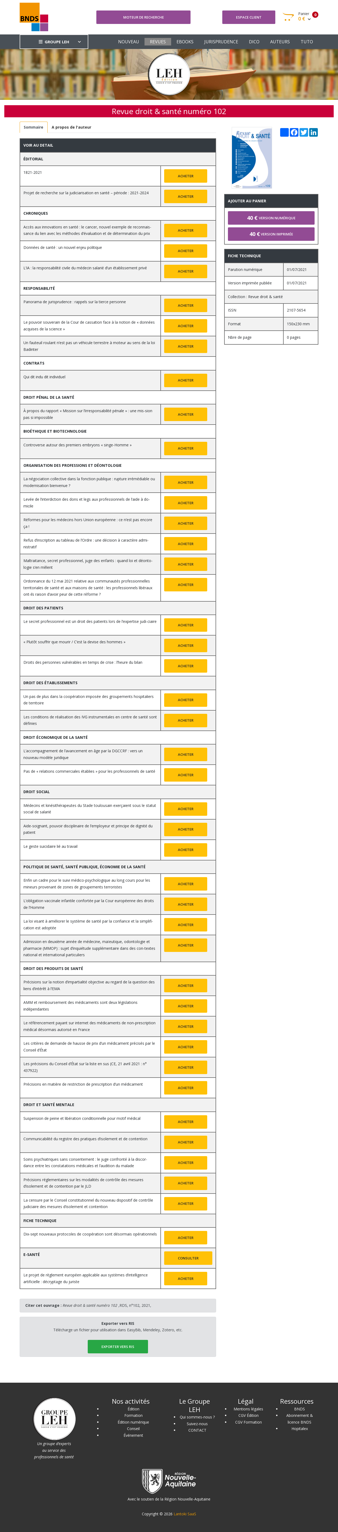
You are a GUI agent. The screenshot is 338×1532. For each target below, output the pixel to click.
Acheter (185, 176)
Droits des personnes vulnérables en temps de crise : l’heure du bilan (82, 662)
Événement (133, 1435)
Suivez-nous (197, 1423)
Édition (133, 1408)
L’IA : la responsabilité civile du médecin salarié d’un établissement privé (85, 267)
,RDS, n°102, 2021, (107, 1305)
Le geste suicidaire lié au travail (50, 846)
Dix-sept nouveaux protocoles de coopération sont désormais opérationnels (90, 1234)
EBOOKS (185, 42)
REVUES (158, 42)
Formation (133, 1415)
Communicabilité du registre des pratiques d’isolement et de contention (85, 1138)
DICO (254, 42)
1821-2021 (32, 172)
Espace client (249, 17)
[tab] (34, 127)
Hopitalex (299, 1428)
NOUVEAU (128, 42)
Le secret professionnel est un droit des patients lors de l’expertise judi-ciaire (90, 621)
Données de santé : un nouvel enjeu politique (62, 247)
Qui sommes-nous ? (197, 1417)
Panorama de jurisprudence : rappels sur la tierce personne (74, 301)
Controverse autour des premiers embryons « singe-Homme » (77, 444)
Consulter (188, 1258)
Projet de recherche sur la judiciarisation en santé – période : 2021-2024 (86, 192)
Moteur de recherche (143, 17)
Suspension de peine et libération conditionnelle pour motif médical (81, 1118)
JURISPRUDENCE (221, 42)
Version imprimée (271, 234)
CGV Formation (248, 1422)
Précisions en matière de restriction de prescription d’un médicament (83, 1084)
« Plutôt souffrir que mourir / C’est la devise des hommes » (74, 641)
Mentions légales (248, 1408)
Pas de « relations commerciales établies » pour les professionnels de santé (89, 771)
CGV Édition (248, 1415)
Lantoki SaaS (185, 1513)
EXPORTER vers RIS (117, 1346)
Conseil (133, 1428)
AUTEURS (280, 42)
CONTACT (197, 1430)
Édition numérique (133, 1422)
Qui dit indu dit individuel (44, 376)
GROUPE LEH (54, 41)
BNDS (299, 1408)
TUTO (307, 42)
